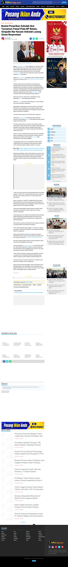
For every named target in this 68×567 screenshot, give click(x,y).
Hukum (37, 6)
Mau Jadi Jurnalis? (53, 553)
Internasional (41, 536)
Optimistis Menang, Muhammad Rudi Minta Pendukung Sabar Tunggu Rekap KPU (56, 237)
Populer (64, 2)
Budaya (2, 533)
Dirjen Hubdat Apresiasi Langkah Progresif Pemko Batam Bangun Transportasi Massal (26, 507)
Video (52, 137)
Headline (12, 6)
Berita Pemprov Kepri (27, 284)
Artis (2, 531)
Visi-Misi (50, 550)
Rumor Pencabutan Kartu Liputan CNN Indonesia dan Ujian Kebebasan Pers (56, 292)
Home (3, 6)
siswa (19, 74)
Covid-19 (52, 134)
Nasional (23, 6)
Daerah (17, 6)
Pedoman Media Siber (53, 551)
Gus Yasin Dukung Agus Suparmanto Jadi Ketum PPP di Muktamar (56, 231)
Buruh (15, 533)
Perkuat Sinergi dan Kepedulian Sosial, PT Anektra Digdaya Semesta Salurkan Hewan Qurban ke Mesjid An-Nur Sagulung (28, 516)
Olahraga (28, 538)
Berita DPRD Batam (51, 6)
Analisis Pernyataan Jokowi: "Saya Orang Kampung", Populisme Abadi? (57, 286)
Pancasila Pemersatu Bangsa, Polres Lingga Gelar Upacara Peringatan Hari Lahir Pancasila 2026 (28, 436)
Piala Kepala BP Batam (28, 245)
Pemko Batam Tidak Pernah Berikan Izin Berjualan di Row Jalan (58, 163)
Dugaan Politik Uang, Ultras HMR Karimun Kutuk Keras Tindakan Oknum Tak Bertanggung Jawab (56, 243)
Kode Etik (55, 550)
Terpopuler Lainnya (57, 181)
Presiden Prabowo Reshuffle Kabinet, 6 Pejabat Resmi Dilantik (56, 199)
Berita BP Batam (17, 284)
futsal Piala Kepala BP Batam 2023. (33, 237)
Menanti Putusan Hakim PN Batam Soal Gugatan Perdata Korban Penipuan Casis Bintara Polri (29, 462)
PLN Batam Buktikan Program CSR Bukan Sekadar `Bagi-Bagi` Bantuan (27, 444)
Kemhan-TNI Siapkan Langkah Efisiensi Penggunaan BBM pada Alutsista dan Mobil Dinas (56, 210)
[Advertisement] (6, 61)
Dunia (15, 535)
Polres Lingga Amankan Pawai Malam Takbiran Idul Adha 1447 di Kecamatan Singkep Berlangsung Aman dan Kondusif (28, 489)
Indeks (7, 6)
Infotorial (28, 536)
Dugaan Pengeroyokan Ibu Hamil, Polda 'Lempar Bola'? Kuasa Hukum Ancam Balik (57, 204)
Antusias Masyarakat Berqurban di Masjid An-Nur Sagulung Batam (27, 497)
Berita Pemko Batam (30, 6)
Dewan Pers (3, 535)
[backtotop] (34, 525)
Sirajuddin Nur (28, 63)
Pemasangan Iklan (62, 551)
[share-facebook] (31, 38)
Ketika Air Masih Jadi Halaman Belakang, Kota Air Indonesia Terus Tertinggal (57, 281)
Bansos (27, 531)
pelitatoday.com (21, 66)
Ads (34, 560)
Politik (57, 6)
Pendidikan (53, 132)
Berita (39, 531)
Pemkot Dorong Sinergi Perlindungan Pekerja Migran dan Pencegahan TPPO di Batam (28, 453)
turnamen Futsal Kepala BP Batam (21, 287)
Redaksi (59, 550)
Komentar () (41, 38)
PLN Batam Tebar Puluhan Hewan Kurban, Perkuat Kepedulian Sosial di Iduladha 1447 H (28, 480)
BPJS (15, 531)
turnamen (34, 137)
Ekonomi (63, 6)
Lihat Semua (23, 522)
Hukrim (3, 536)
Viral (52, 140)
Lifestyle (43, 6)
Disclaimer (64, 550)
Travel (15, 540)
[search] (42, 2)
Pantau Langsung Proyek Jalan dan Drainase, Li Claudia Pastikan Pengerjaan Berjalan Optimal (27, 471)
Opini (39, 538)
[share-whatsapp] (37, 38)
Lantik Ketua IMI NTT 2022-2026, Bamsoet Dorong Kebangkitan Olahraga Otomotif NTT (28, 292)
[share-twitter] (34, 38)
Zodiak (39, 540)
